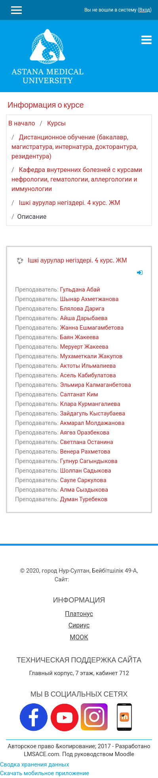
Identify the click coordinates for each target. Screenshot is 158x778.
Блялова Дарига (82, 308)
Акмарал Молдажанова (92, 423)
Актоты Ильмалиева (88, 365)
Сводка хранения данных (34, 764)
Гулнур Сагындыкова (88, 461)
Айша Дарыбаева (83, 318)
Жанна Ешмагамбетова (92, 327)
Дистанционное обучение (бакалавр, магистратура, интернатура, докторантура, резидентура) (74, 146)
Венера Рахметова (85, 451)
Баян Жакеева (79, 337)
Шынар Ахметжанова (89, 299)
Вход (144, 10)
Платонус (79, 614)
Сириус (79, 625)
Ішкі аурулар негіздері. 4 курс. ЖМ (69, 203)
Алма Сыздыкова (84, 489)
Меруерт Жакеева (84, 346)
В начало (21, 123)
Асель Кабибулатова (88, 375)
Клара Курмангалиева (90, 403)
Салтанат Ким (79, 394)
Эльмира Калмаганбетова (95, 384)
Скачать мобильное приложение (44, 773)
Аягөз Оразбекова (84, 432)
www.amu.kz (86, 579)
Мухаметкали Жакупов (91, 356)
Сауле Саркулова (83, 480)
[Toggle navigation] (146, 40)
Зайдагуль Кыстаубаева (92, 413)
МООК (79, 637)
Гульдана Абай (80, 289)
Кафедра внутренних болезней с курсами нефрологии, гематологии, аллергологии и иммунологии (76, 179)
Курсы (56, 123)
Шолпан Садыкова (85, 470)
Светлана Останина (86, 442)
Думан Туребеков (83, 499)
